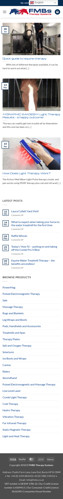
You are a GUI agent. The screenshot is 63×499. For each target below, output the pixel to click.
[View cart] (57, 12)
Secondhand (10, 377)
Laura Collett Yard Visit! (25, 211)
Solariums (8, 352)
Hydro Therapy (11, 410)
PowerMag (9, 287)
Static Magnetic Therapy (17, 429)
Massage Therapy (13, 306)
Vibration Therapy (13, 416)
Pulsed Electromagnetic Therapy (21, 293)
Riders (6, 371)
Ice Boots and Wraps (14, 358)
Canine (7, 365)
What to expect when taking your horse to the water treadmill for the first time (35, 223)
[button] (5, 12)
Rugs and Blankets (13, 313)
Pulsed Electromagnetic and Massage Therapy (29, 384)
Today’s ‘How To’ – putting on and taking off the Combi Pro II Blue (34, 248)
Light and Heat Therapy (16, 436)
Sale (5, 300)
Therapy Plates (11, 339)
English (37, 3)
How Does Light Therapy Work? (27, 173)
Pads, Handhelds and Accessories (22, 326)
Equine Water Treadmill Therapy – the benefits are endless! (33, 262)
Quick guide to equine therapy (25, 58)
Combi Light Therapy (15, 397)
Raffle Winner (19, 235)
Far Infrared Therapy (14, 423)
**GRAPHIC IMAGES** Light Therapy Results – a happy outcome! (31, 116)
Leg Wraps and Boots (15, 319)
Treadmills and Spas (14, 332)
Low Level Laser (12, 390)
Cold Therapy (10, 403)
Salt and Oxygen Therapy (17, 345)
